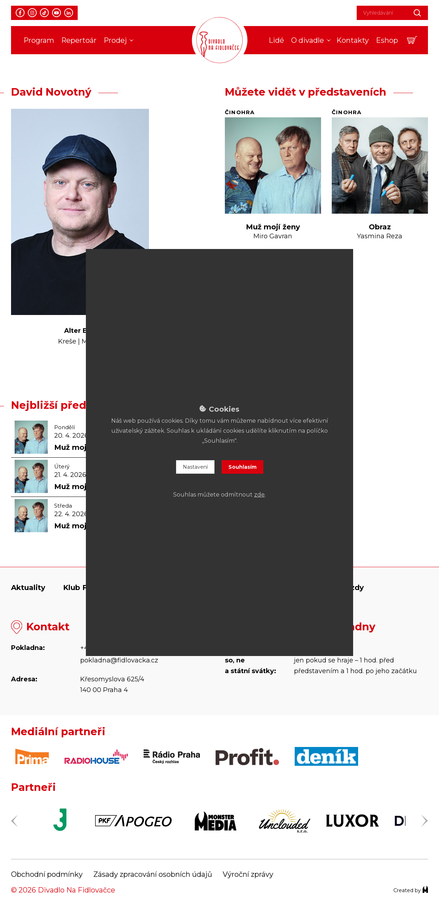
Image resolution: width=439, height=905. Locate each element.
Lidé (276, 40)
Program (39, 40)
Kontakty (352, 40)
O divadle (307, 40)
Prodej (115, 40)
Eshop (387, 40)
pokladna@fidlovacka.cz (119, 660)
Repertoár (79, 40)
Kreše (67, 341)
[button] (412, 40)
